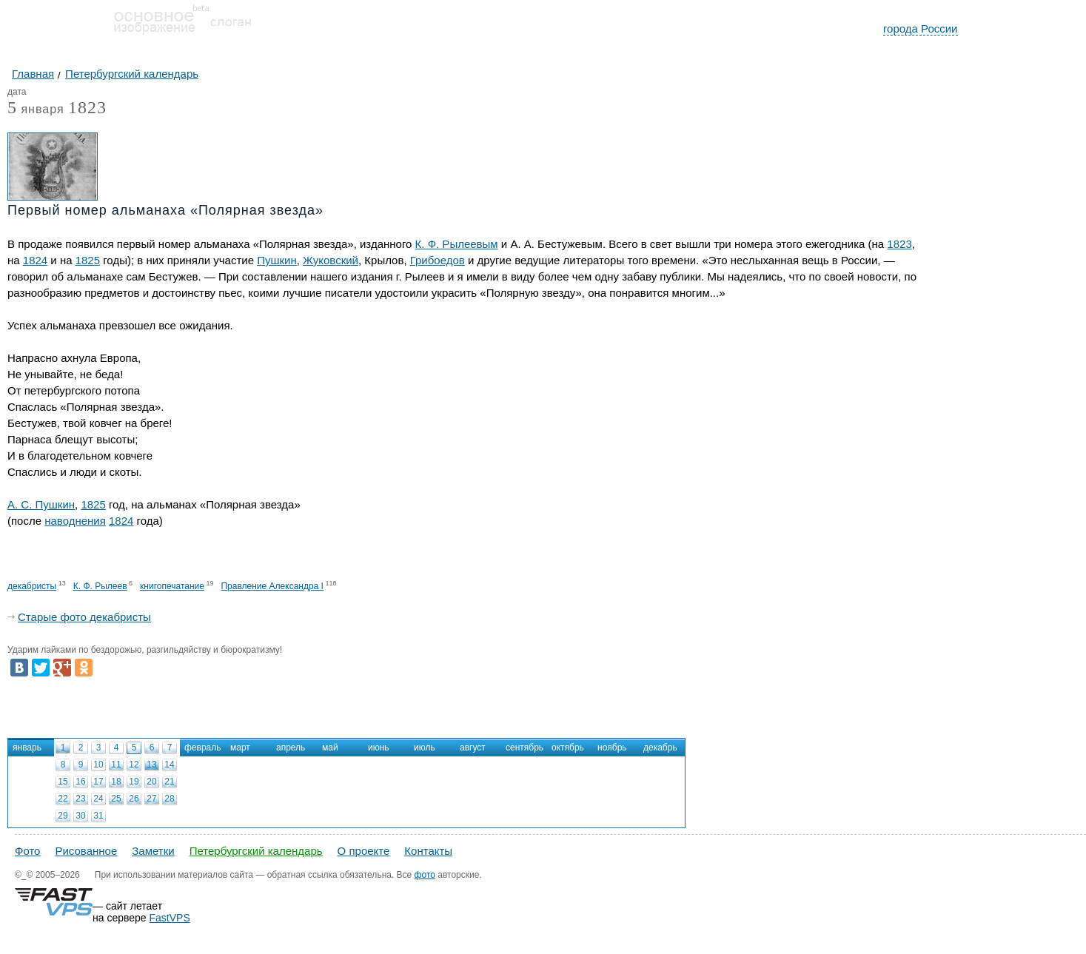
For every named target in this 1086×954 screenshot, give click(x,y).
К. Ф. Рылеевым (456, 244)
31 (98, 815)
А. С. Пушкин (41, 504)
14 (169, 764)
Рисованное (86, 850)
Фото (27, 850)
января (35, 110)
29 (62, 815)
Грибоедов (437, 260)
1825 (88, 260)
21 (169, 781)
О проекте (364, 850)
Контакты (428, 850)
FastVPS (170, 918)
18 (116, 781)
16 (80, 781)
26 (133, 798)
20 (151, 781)
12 (133, 764)
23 (80, 798)
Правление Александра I (272, 586)
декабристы (31, 586)
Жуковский (330, 260)
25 (116, 798)
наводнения (75, 520)
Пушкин (277, 260)
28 (169, 798)
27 (151, 798)
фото (425, 875)
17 (98, 781)
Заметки (153, 850)
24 (98, 798)
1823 (87, 107)
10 (98, 764)
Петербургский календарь (256, 850)
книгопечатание (172, 586)
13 (151, 764)
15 (62, 781)
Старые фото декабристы (84, 617)
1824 (35, 260)
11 (116, 764)
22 (62, 798)
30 (80, 815)
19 (133, 781)
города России (920, 28)
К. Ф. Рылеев (100, 586)
